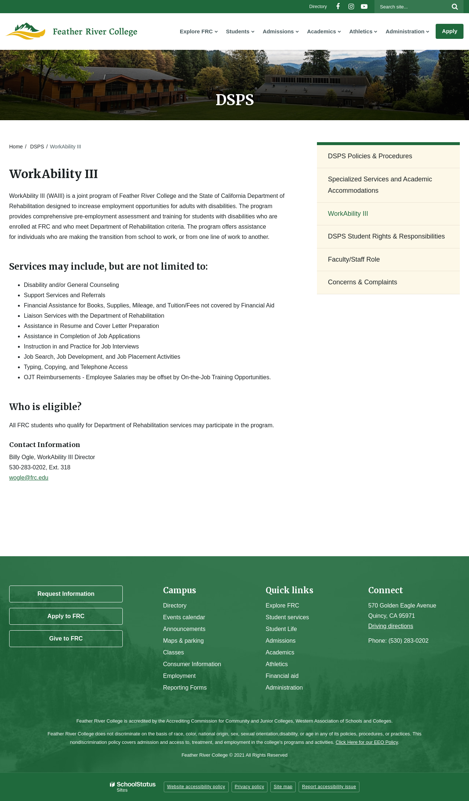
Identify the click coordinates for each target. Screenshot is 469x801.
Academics (280, 652)
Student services (287, 617)
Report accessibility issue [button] (329, 786)
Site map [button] (283, 786)
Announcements (184, 629)
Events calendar (184, 617)
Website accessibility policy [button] (196, 786)
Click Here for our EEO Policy (367, 742)
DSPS (37, 147)
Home (16, 147)
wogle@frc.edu (28, 478)
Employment (179, 676)
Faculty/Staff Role (354, 259)
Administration (284, 687)
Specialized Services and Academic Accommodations (380, 185)
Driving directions (390, 626)
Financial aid (282, 676)
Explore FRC (282, 605)
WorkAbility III (348, 213)
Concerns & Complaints (362, 282)
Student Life (281, 629)
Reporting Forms (185, 687)
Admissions (281, 641)
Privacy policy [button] (249, 786)
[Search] (455, 6)
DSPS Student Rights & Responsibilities (386, 236)
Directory (318, 6)
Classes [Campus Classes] (173, 652)
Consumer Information (192, 664)
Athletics (277, 664)
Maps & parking (183, 641)
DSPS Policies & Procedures (370, 156)
